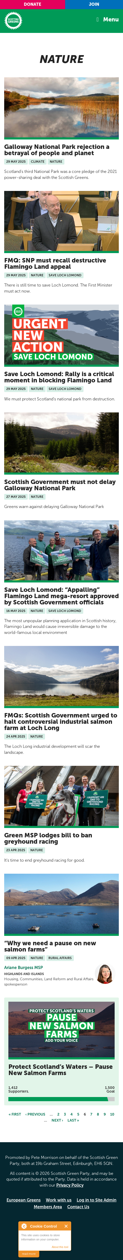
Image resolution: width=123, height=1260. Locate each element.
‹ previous (35, 1114)
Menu (111, 19)
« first (15, 1114)
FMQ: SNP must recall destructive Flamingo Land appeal (55, 263)
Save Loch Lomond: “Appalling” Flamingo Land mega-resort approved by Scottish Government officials (61, 596)
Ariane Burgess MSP (23, 967)
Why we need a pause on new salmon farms (50, 946)
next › (57, 1120)
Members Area (48, 1206)
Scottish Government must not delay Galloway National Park (60, 485)
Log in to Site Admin (96, 1200)
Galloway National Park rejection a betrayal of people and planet (56, 150)
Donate (32, 4)
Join (94, 4)
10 (112, 1114)
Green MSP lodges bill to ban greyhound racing (48, 838)
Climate (37, 162)
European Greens (24, 1200)
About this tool (60, 1247)
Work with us (58, 1200)
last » (73, 1120)
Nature (56, 162)
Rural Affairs (60, 958)
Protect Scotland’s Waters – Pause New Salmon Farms (60, 1070)
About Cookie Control (24, 1226)
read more (29, 1254)
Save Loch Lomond (65, 275)
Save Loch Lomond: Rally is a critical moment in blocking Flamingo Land (59, 377)
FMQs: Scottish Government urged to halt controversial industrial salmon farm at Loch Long (60, 721)
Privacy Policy (69, 1185)
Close (66, 1226)
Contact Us (78, 1206)
